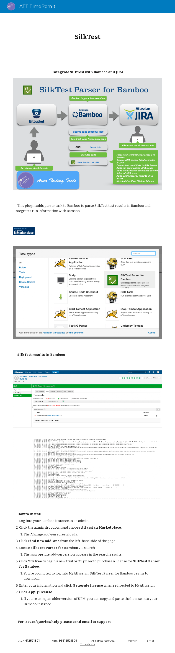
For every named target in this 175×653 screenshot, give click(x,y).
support (104, 622)
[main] (87, 37)
